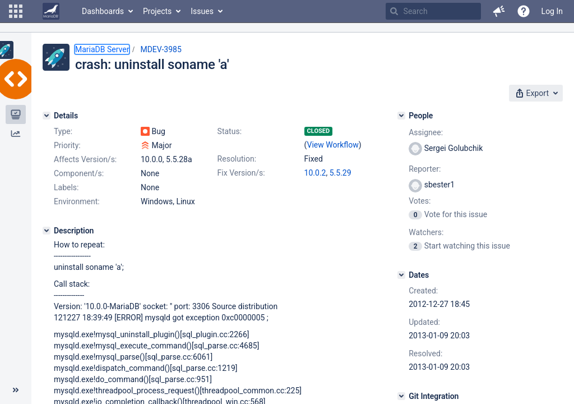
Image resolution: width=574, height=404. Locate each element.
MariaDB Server (102, 49)
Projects (157, 11)
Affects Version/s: (85, 159)
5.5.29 (340, 172)
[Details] (46, 116)
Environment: (77, 201)
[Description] (46, 231)
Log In (552, 11)
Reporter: (425, 168)
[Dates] (401, 275)
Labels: (66, 187)
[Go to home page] (51, 11)
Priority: (67, 145)
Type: (63, 131)
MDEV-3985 (160, 49)
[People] (401, 116)
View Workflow (333, 144)
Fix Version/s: (241, 172)
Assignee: (426, 132)
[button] (16, 11)
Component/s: (79, 173)
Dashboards (103, 11)
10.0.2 (315, 172)
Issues (202, 11)
